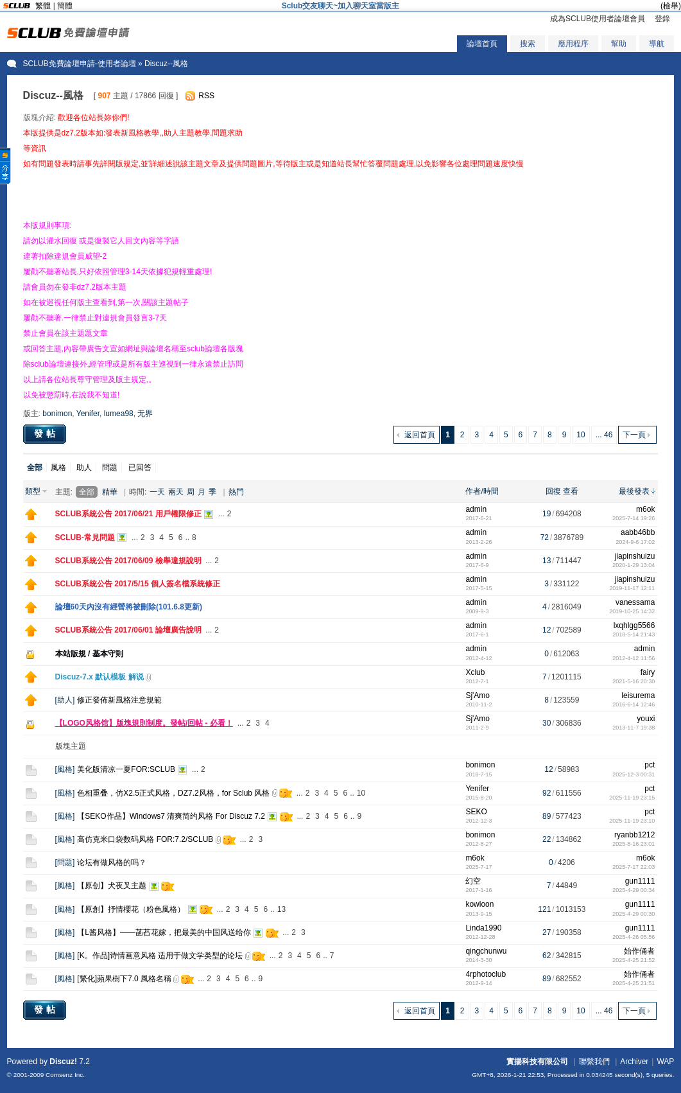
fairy (648, 672)
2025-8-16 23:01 (633, 844)
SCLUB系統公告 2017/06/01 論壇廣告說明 (128, 629)
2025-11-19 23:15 (632, 797)
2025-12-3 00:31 (633, 774)
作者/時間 (481, 491)
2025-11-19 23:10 (632, 821)
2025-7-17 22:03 (633, 867)
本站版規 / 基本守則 (89, 653)
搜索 (527, 43)
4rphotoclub (485, 974)
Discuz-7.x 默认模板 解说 (99, 676)
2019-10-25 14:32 (632, 611)
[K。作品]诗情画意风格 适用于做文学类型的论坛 (160, 955)
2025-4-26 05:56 (633, 937)
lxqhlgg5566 (634, 625)
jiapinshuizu (635, 556)
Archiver (634, 1061)
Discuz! (63, 1061)
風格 (58, 467)
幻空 (473, 881)
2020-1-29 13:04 (633, 565)
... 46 (604, 434)
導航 (656, 43)
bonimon (57, 413)
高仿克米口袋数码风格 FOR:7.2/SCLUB (145, 839)
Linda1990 (483, 927)
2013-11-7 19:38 (633, 727)
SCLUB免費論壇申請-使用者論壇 (79, 63)
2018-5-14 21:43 (633, 634)
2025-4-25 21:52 (633, 960)
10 (580, 434)
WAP (665, 1061)
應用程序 (573, 43)
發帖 (46, 433)
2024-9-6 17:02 (635, 542)
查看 (570, 491)
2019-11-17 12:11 (632, 588)
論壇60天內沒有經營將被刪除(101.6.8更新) (128, 606)
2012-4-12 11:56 (633, 658)
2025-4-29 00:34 (633, 890)
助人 (84, 467)
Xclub (475, 672)
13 (281, 909)
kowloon (479, 904)
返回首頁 (419, 434)
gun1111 (640, 881)
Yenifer (87, 413)
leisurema (638, 695)
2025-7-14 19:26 (633, 518)
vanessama (635, 602)
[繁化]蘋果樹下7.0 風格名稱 (124, 978)
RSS (206, 95)
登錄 (662, 18)
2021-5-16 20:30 (633, 681)
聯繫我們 (594, 1061)
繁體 (43, 5)
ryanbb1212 (634, 834)
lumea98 (119, 413)
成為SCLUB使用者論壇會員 (597, 18)
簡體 (65, 5)
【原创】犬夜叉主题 (111, 885)
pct (649, 764)
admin (476, 509)
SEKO (476, 811)
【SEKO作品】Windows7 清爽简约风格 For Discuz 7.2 (171, 816)
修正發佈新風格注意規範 (119, 699)
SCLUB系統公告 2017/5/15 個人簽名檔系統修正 (137, 583)
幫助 (618, 43)
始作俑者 (639, 951)
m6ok (645, 509)
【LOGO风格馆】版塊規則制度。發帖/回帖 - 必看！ (144, 723)
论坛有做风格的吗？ (111, 862)
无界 (145, 413)
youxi (646, 718)
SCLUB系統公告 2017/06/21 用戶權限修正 (128, 513)
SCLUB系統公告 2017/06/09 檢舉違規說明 (128, 560)
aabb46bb (638, 532)
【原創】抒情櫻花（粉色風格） (131, 909)
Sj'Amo (477, 695)
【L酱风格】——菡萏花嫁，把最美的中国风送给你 (164, 932)
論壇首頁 (482, 43)
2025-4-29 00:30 (633, 914)
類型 (32, 491)
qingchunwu (485, 951)
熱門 (236, 491)
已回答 (139, 467)
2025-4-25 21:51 (633, 983)
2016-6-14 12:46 (633, 704)
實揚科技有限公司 (537, 1061)
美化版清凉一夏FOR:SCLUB (126, 769)
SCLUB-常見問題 (85, 537)
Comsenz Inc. (65, 1074)
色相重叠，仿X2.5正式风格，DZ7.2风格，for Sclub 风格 (173, 793)
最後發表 (634, 491)
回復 (553, 491)
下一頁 (634, 434)
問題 (109, 467)
